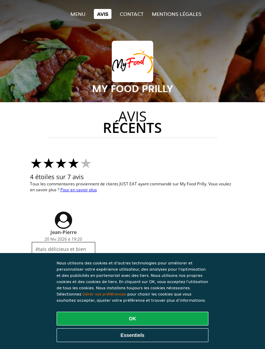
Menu (78, 14)
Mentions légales (177, 14)
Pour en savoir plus (78, 190)
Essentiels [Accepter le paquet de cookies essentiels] (132, 335)
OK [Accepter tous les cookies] (132, 318)
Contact (132, 14)
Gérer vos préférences (104, 294)
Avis (102, 14)
